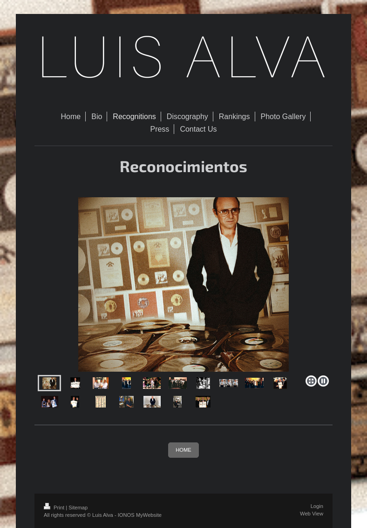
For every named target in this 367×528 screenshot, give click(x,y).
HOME (183, 450)
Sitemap (78, 507)
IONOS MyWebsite (140, 515)
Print (55, 507)
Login (317, 506)
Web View (311, 513)
